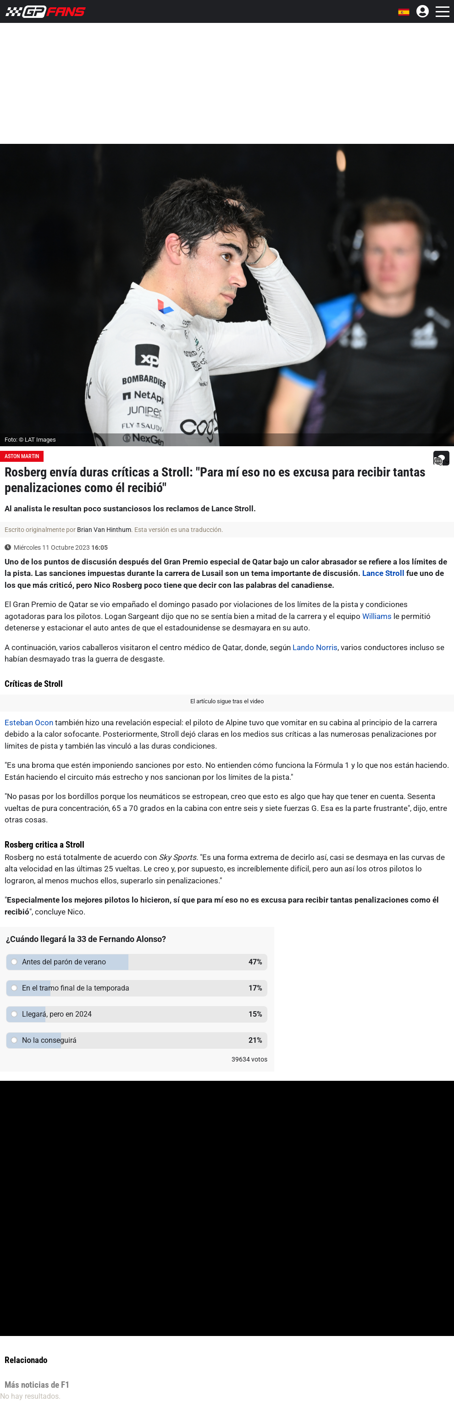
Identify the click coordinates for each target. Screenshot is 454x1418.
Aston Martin (22, 456)
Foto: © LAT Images (30, 439)
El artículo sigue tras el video (227, 701)
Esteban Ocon (29, 722)
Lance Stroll (383, 573)
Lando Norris (315, 647)
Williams (377, 616)
